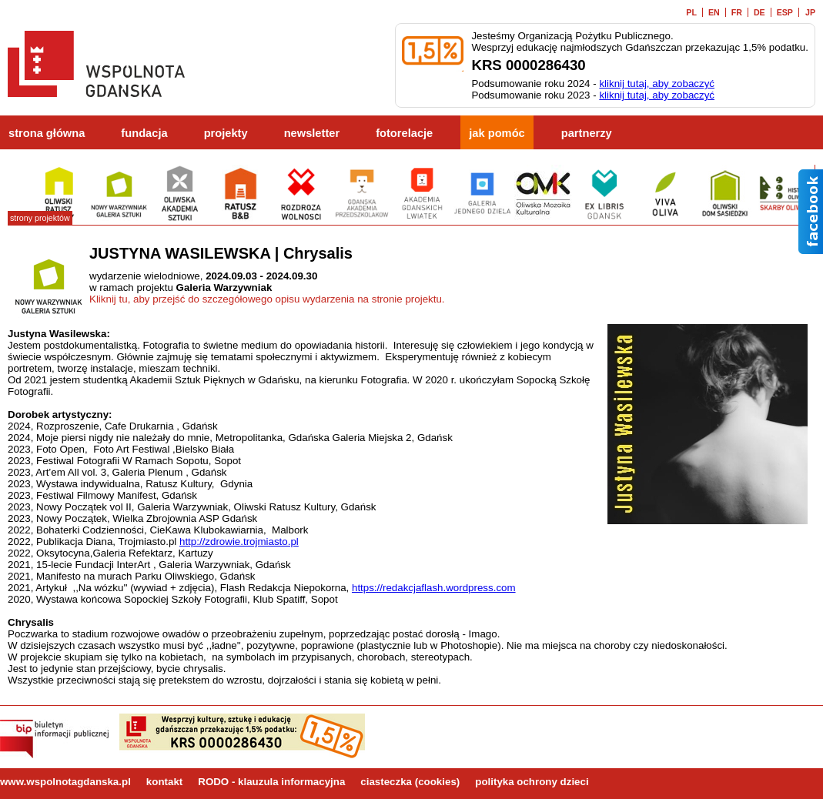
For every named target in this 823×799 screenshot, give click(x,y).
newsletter (312, 133)
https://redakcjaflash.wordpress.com (434, 587)
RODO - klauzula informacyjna (271, 781)
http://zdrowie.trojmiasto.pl (239, 541)
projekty (226, 133)
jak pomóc (497, 133)
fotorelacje (404, 133)
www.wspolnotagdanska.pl (65, 781)
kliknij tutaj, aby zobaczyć (656, 83)
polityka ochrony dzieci (531, 781)
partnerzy (586, 133)
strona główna (46, 133)
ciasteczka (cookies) (410, 781)
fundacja (144, 133)
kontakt (164, 781)
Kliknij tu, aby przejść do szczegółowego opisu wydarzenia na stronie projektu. (267, 299)
